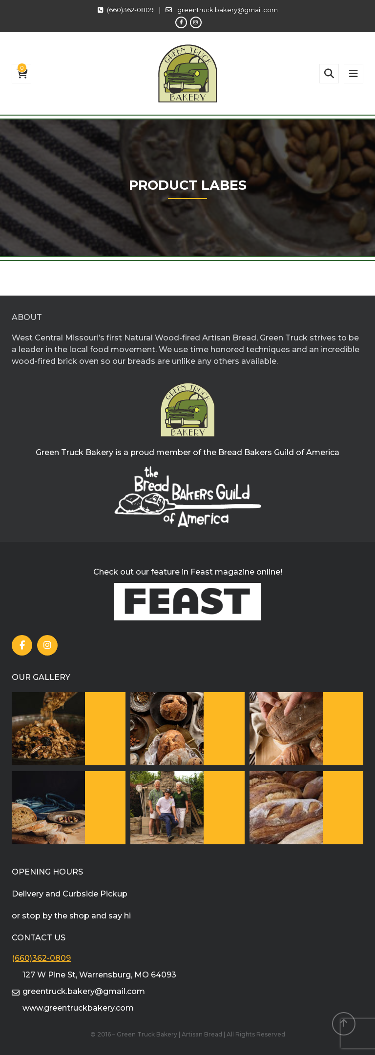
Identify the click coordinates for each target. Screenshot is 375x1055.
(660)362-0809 (130, 10)
